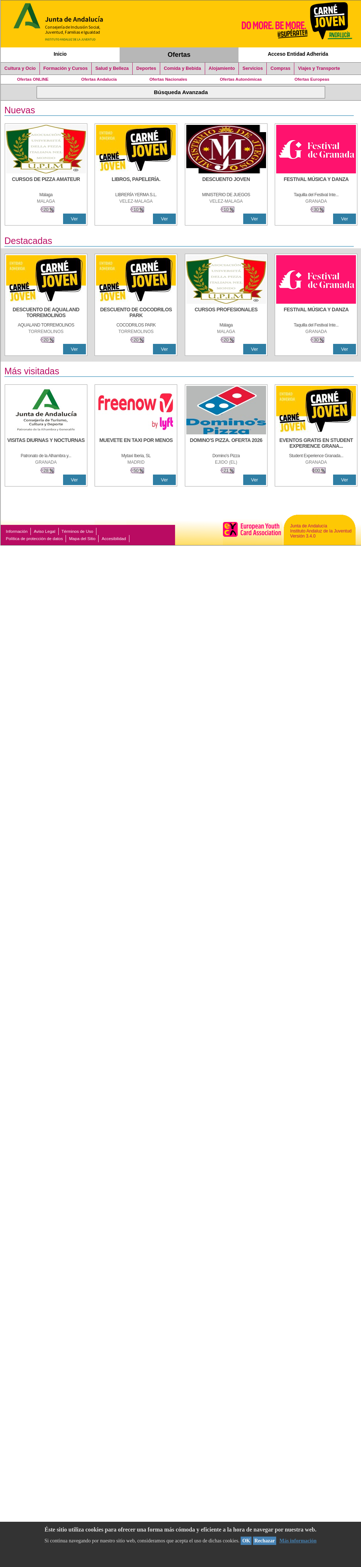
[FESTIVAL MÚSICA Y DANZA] (316, 183)
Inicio (60, 54)
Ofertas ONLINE (33, 79)
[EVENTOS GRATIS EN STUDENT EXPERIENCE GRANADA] (316, 444)
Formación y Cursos (65, 68)
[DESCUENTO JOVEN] (226, 183)
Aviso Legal (44, 531)
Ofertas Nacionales (168, 79)
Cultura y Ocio (20, 68)
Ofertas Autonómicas (241, 79)
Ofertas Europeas (312, 79)
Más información (297, 1540)
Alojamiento (222, 68)
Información (17, 531)
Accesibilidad (113, 538)
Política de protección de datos (34, 538)
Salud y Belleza (112, 68)
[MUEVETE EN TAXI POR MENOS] (136, 444)
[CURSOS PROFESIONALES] (226, 313)
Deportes (146, 68)
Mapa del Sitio (82, 538)
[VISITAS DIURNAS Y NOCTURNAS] (46, 444)
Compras (280, 68)
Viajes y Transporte (319, 68)
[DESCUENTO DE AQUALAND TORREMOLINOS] (46, 313)
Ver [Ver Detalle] (74, 219)
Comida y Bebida (182, 68)
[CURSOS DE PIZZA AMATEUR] (46, 183)
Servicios (252, 68)
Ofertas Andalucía (99, 79)
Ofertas (179, 54)
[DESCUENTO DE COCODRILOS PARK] (136, 313)
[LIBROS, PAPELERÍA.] (136, 183)
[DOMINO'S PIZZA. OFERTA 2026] (226, 444)
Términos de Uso (78, 531)
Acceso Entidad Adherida (298, 54)
